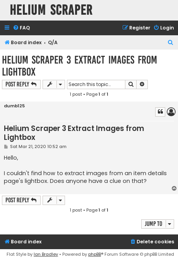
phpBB (94, 254)
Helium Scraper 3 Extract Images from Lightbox (79, 66)
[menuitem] (21, 28)
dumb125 (14, 105)
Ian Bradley (46, 254)
